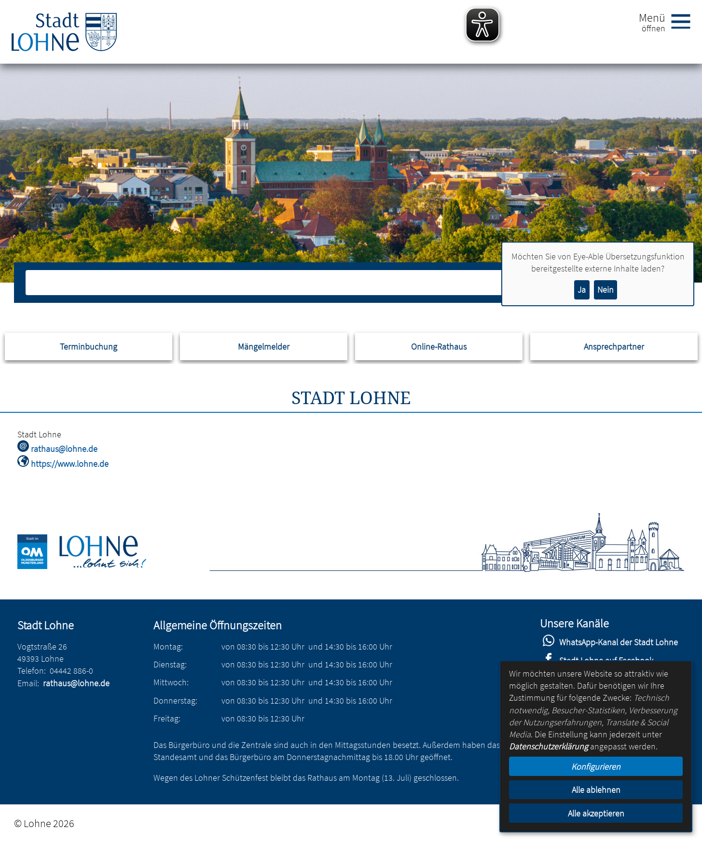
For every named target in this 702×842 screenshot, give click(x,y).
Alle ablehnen (596, 789)
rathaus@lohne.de (76, 683)
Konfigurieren (595, 766)
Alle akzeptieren (596, 813)
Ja (582, 289)
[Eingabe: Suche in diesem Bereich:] (340, 282)
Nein (605, 289)
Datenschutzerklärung (548, 746)
